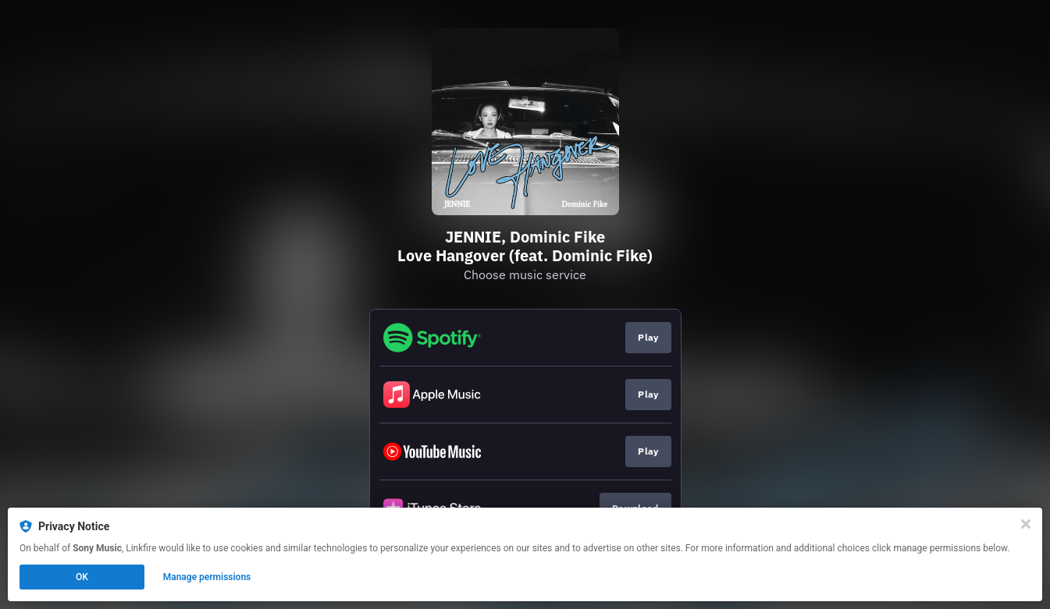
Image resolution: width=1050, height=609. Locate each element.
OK (82, 577)
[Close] (1025, 524)
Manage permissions (207, 577)
